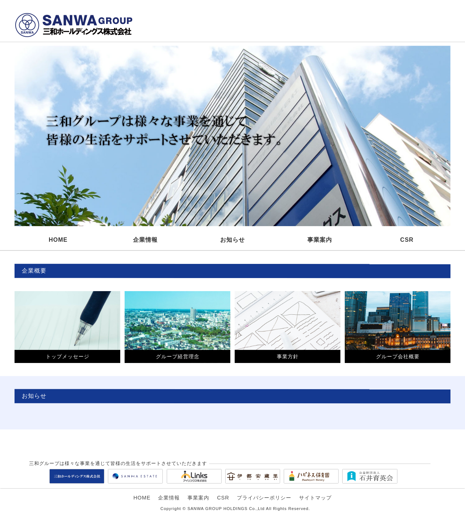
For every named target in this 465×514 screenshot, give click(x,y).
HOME (58, 240)
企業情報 (145, 240)
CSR (407, 240)
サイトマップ (315, 498)
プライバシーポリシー (264, 498)
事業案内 (319, 240)
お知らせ (232, 240)
